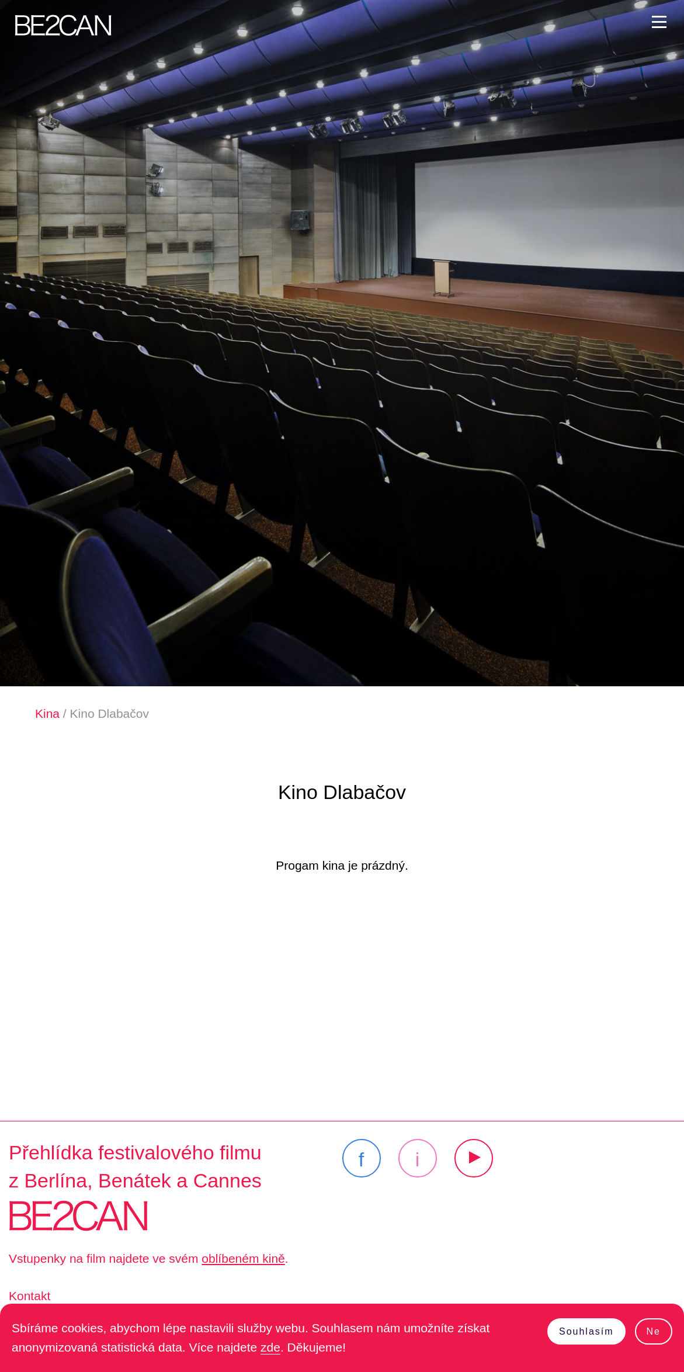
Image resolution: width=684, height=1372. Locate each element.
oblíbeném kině (243, 1258)
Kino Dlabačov (109, 713)
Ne (654, 1331)
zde (270, 1347)
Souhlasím (586, 1331)
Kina (47, 713)
